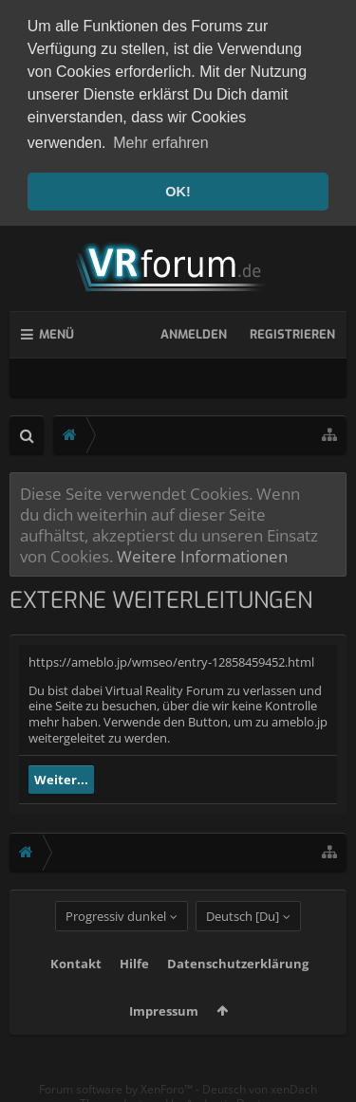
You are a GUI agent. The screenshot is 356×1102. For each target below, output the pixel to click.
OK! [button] (177, 191)
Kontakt (76, 992)
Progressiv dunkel (116, 945)
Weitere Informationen (202, 552)
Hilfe (134, 992)
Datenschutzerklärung (238, 992)
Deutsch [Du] (242, 945)
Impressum (163, 1040)
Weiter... (61, 775)
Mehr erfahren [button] (161, 143)
